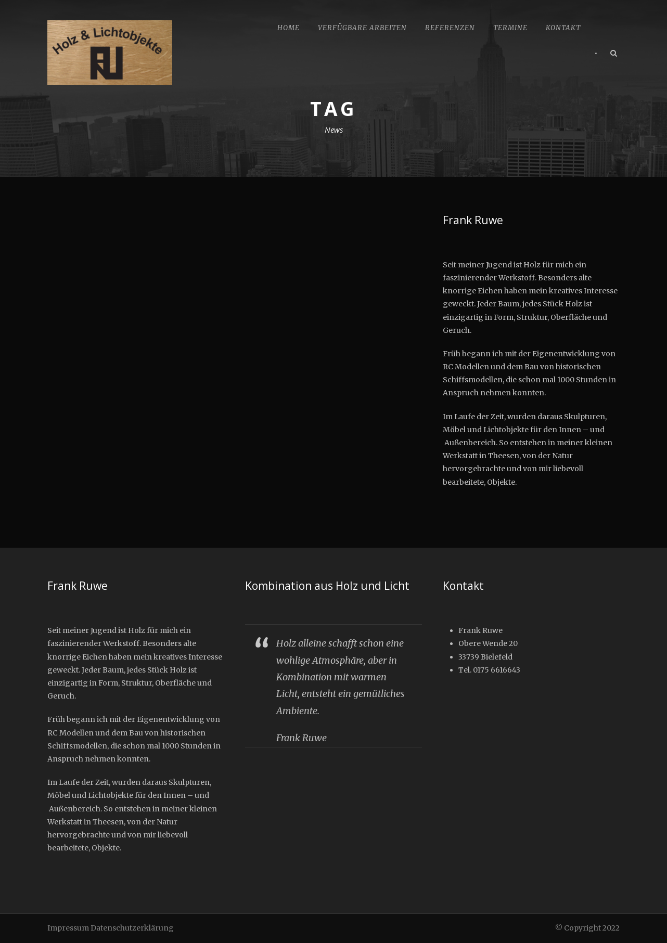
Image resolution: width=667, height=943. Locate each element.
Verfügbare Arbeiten (362, 27)
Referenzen (450, 27)
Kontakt (563, 27)
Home (288, 27)
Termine (510, 27)
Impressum (68, 928)
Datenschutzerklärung (132, 928)
